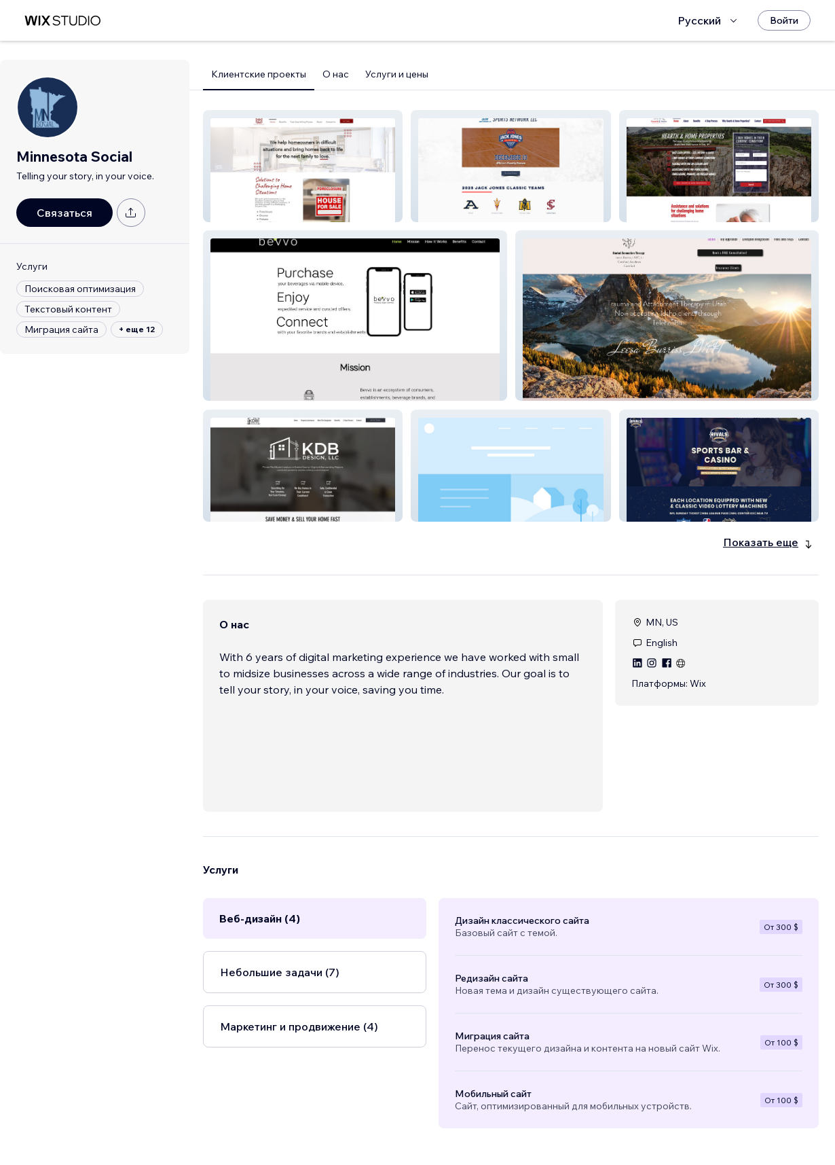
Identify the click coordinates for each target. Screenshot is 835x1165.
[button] (303, 166)
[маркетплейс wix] (62, 21)
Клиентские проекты (258, 74)
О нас (335, 74)
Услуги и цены (396, 74)
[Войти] (784, 20)
